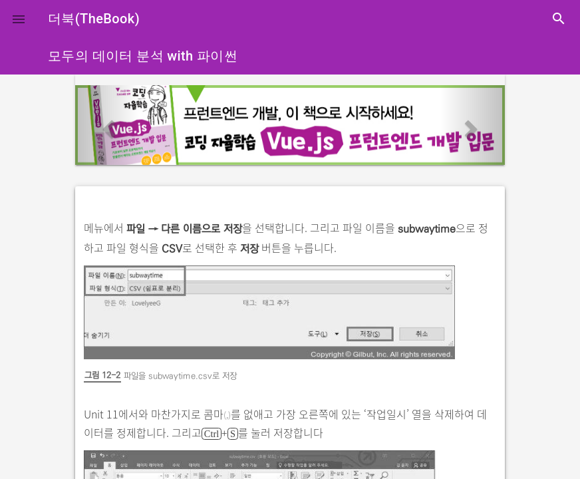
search (559, 19)
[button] (19, 19)
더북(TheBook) (94, 19)
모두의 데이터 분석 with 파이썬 (142, 56)
